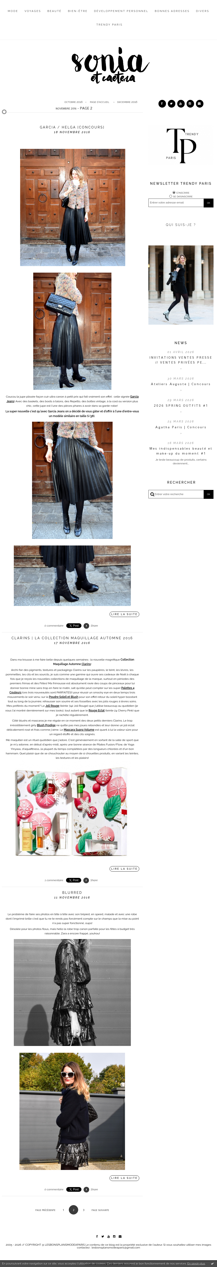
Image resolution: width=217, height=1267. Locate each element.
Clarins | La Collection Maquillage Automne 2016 (72, 638)
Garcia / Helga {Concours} (72, 127)
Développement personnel (121, 11)
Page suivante (100, 1210)
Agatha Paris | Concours (181, 427)
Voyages (33, 11)
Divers (202, 11)
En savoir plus (196, 1263)
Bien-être (78, 11)
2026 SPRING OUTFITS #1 (181, 405)
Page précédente (45, 1210)
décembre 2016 (127, 102)
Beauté (55, 11)
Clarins (86, 664)
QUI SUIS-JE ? (181, 225)
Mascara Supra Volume (79, 729)
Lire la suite (124, 614)
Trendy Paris (109, 24)
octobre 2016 (73, 102)
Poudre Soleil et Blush (63, 697)
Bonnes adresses (172, 11)
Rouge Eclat (97, 710)
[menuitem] (13, 15)
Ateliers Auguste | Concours (181, 384)
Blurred (72, 893)
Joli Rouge (52, 705)
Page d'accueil (99, 102)
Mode (13, 11)
